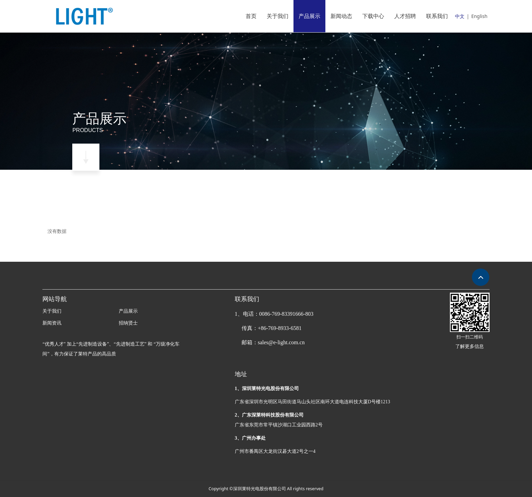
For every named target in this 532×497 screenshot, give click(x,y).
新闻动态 (341, 16)
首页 (251, 16)
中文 (459, 16)
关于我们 (277, 16)
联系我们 (437, 16)
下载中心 (373, 16)
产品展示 (309, 16)
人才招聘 (405, 16)
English (479, 16)
